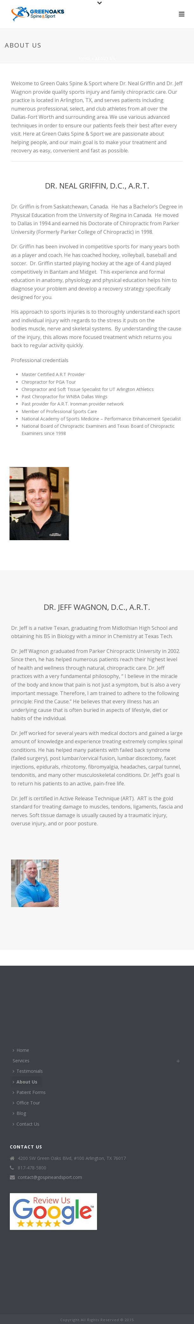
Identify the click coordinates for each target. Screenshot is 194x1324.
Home (84, 58)
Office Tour (26, 1103)
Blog (19, 1113)
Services (21, 1061)
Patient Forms (29, 1092)
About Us (25, 1082)
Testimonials (28, 1071)
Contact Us (26, 1124)
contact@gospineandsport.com (50, 1177)
